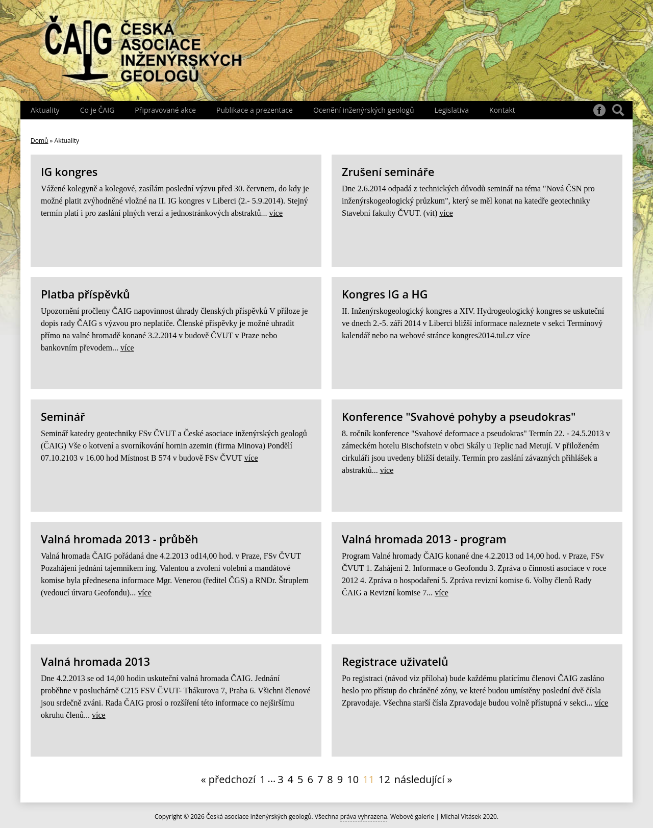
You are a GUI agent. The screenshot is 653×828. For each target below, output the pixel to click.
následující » (423, 779)
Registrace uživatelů (395, 661)
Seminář (63, 416)
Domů (39, 140)
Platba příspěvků (85, 294)
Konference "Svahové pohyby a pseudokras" (459, 416)
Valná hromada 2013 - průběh (119, 539)
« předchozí (228, 779)
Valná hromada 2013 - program (424, 539)
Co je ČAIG (97, 110)
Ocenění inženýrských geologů (363, 110)
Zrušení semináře (388, 171)
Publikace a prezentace (254, 110)
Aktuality (45, 110)
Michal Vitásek (461, 816)
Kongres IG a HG (385, 294)
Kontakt (502, 110)
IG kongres (69, 171)
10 (353, 779)
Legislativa (451, 110)
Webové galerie (412, 816)
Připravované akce (165, 110)
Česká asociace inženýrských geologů (259, 816)
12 (384, 779)
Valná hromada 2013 (95, 661)
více (276, 213)
